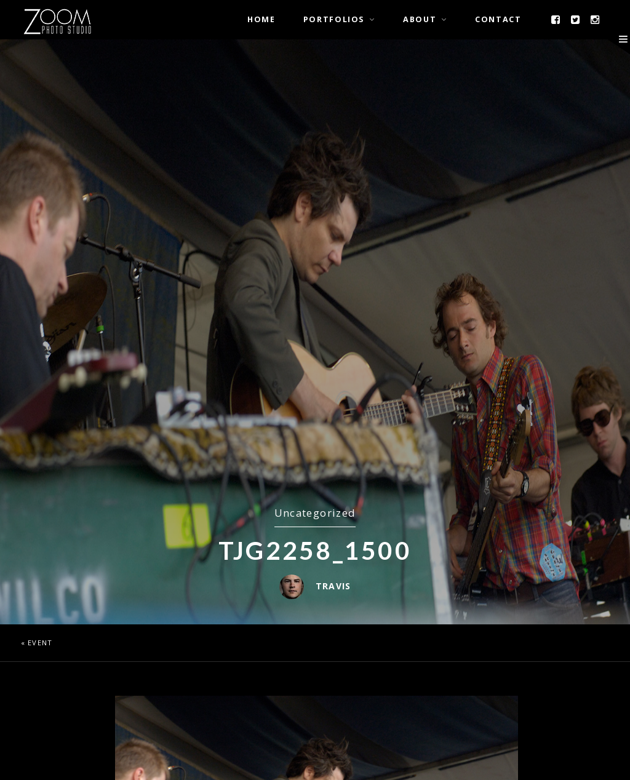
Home (261, 19)
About (419, 19)
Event (40, 642)
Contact (498, 19)
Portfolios (333, 19)
